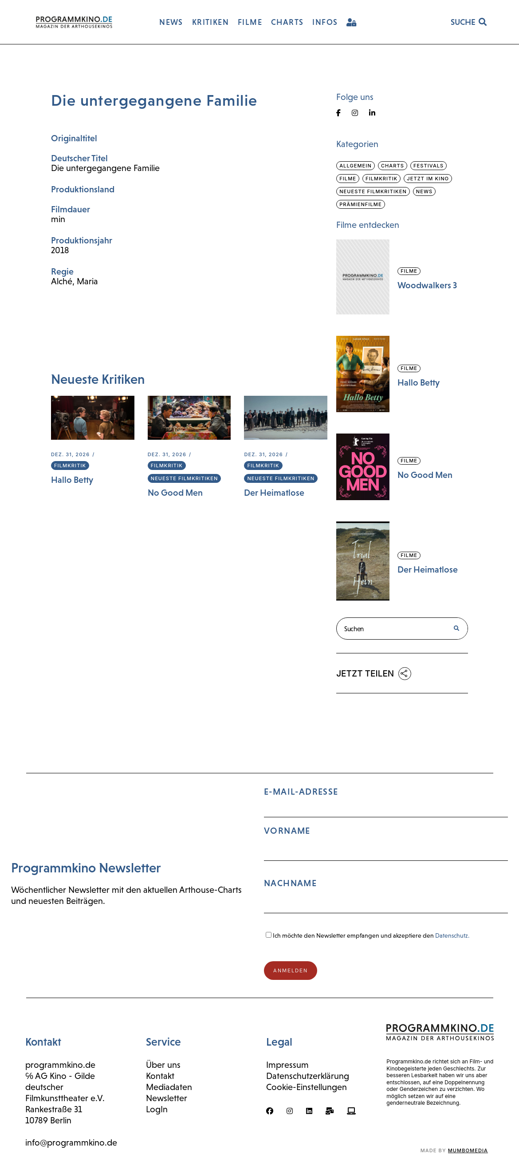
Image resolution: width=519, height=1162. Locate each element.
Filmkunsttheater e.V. (65, 1098)
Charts (392, 166)
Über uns (163, 1065)
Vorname (287, 831)
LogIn (157, 1109)
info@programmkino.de (71, 1142)
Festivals (428, 166)
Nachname (290, 883)
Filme (347, 178)
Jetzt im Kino (428, 178)
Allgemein (355, 166)
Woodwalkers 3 (427, 285)
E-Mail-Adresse (386, 854)
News (424, 191)
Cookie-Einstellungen (306, 1087)
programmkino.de (60, 1065)
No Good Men (175, 492)
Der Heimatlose (274, 492)
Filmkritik (70, 465)
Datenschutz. (452, 935)
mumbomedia (468, 1150)
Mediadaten (169, 1087)
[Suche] (456, 628)
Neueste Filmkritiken (184, 478)
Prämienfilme (360, 204)
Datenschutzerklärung (307, 1076)
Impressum (287, 1065)
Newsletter (166, 1098)
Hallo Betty (72, 480)
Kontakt (160, 1076)
